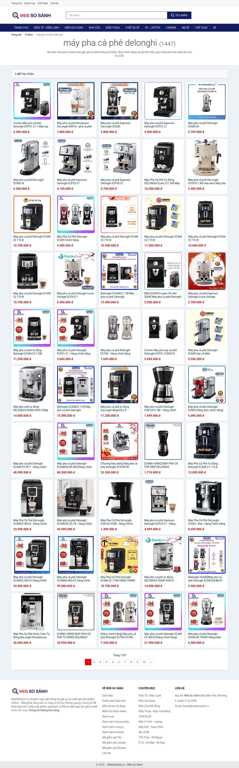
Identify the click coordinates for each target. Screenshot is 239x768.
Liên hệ (54, 3)
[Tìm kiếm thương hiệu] (116, 15)
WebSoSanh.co (116, 764)
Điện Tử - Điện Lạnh (46, 27)
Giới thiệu (43, 3)
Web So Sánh (134, 764)
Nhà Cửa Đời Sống (149, 705)
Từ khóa (29, 34)
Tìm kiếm (179, 15)
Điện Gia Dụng (74, 27)
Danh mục (29, 3)
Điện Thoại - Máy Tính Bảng (154, 711)
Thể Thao (201, 27)
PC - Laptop (152, 27)
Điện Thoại (113, 27)
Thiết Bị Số (132, 27)
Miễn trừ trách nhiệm (114, 711)
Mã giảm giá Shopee (114, 747)
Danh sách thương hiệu (115, 721)
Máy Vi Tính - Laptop (150, 721)
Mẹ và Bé (144, 732)
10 (144, 662)
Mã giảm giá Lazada (114, 742)
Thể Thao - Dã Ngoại (150, 737)
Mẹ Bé (185, 27)
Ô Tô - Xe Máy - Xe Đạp (152, 742)
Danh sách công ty (113, 726)
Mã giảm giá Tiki (111, 737)
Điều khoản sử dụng (113, 705)
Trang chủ (16, 3)
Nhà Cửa (94, 27)
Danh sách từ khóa (113, 732)
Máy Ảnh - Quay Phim (151, 726)
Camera (171, 27)
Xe (214, 27)
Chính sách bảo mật (113, 700)
